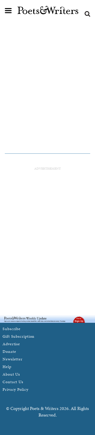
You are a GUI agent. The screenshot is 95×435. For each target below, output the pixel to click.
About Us (11, 374)
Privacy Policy (15, 389)
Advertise (11, 344)
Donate (9, 351)
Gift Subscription (18, 336)
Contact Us (13, 382)
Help (7, 367)
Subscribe (12, 329)
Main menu (8, 10)
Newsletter (13, 359)
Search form (87, 14)
